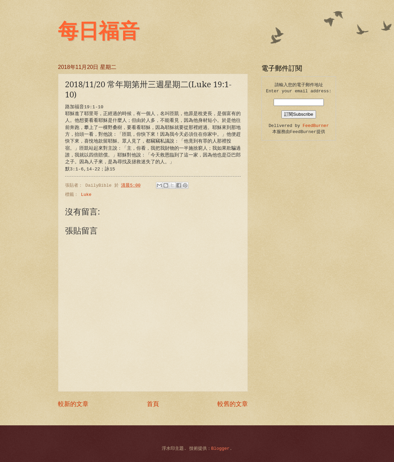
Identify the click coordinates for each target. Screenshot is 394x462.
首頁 (153, 404)
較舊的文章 (232, 404)
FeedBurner (316, 125)
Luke (86, 194)
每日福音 (98, 31)
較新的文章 (73, 404)
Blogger (220, 448)
